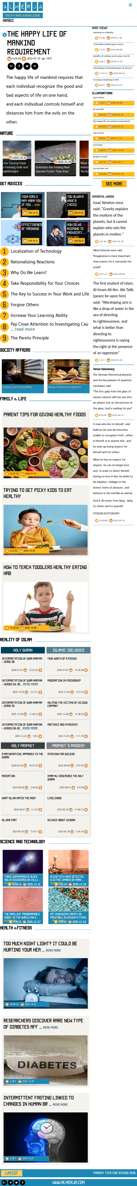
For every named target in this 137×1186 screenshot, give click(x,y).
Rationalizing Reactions (33, 262)
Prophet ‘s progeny (68, 745)
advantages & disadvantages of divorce (112, 68)
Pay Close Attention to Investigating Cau (49, 327)
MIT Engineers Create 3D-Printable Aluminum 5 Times (68, 917)
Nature (6, 133)
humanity (97, 145)
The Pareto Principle (30, 338)
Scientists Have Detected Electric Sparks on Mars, (67, 880)
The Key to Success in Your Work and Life (50, 294)
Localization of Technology (36, 251)
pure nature (98, 97)
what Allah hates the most (19, 798)
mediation (8, 776)
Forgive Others (25, 305)
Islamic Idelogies (68, 650)
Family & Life (13, 399)
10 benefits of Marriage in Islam (108, 44)
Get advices (11, 183)
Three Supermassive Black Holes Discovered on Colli (22, 880)
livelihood (54, 798)
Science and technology (22, 841)
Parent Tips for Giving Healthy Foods (45, 414)
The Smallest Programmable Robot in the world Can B (22, 917)
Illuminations (102, 93)
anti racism (98, 133)
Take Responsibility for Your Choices (45, 283)
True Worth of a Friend (62, 658)
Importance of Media (103, 32)
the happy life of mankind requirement (111, 121)
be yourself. (98, 109)
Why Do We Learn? (29, 273)
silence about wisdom (61, 820)
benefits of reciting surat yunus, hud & (111, 56)
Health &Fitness (16, 928)
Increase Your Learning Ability (39, 316)
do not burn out (100, 168)
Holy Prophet (22, 745)
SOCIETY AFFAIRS (15, 350)
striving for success (61, 754)
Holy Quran (22, 650)
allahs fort (9, 820)
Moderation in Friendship (64, 680)
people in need (100, 156)
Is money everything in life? (106, 80)
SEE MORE (114, 184)
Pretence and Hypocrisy (62, 724)
